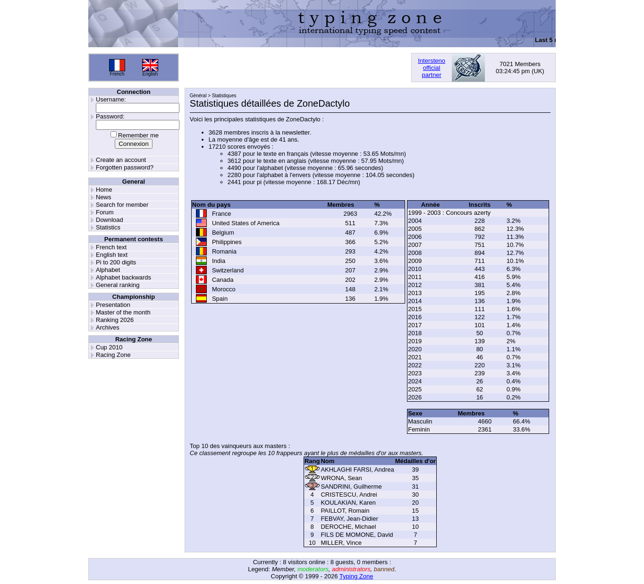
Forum (105, 212)
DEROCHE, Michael (348, 526)
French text (111, 247)
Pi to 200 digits (116, 262)
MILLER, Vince (341, 542)
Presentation (113, 304)
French (117, 73)
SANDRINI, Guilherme (351, 486)
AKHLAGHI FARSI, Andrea (357, 469)
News (103, 197)
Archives (107, 327)
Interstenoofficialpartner (431, 67)
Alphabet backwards (123, 277)
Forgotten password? (124, 167)
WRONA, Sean (341, 478)
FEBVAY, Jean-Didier (349, 518)
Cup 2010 (109, 347)
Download (109, 219)
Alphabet (108, 269)
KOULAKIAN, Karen (348, 502)
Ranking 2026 (115, 319)
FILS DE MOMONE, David (357, 534)
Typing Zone (356, 576)
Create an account (121, 159)
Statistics (108, 227)
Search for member (122, 204)
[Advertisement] (295, 67)
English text (111, 254)
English (150, 73)
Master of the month (123, 312)
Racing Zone (113, 354)
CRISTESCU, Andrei (349, 494)
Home (104, 189)
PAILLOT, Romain (345, 510)
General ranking (118, 284)
